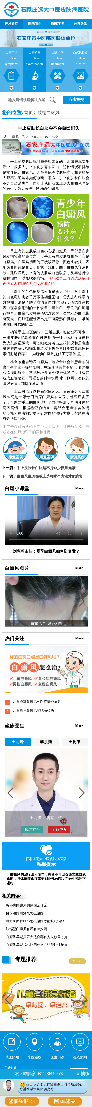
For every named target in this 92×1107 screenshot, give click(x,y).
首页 (28, 112)
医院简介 (34, 23)
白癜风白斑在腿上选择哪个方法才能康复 (50, 476)
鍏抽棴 (83, 1073)
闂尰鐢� (65, 1101)
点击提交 (76, 99)
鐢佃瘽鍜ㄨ (22, 1101)
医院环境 (57, 23)
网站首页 (11, 23)
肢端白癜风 (49, 112)
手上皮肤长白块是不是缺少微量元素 (46, 468)
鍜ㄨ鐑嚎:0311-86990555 (39, 1073)
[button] (42, 45)
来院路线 (80, 23)
